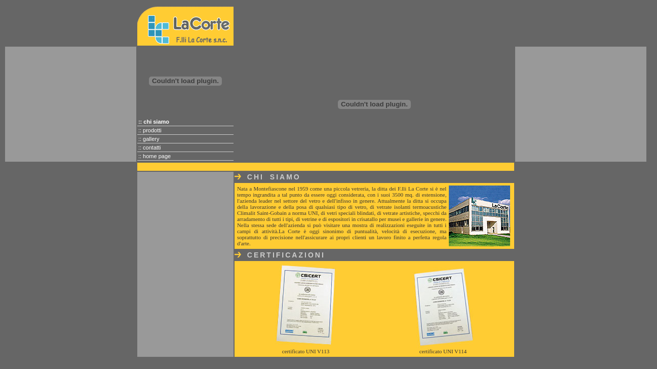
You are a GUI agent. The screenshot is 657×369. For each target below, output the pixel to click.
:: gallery (149, 139)
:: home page (154, 156)
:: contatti (149, 147)
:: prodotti (150, 130)
